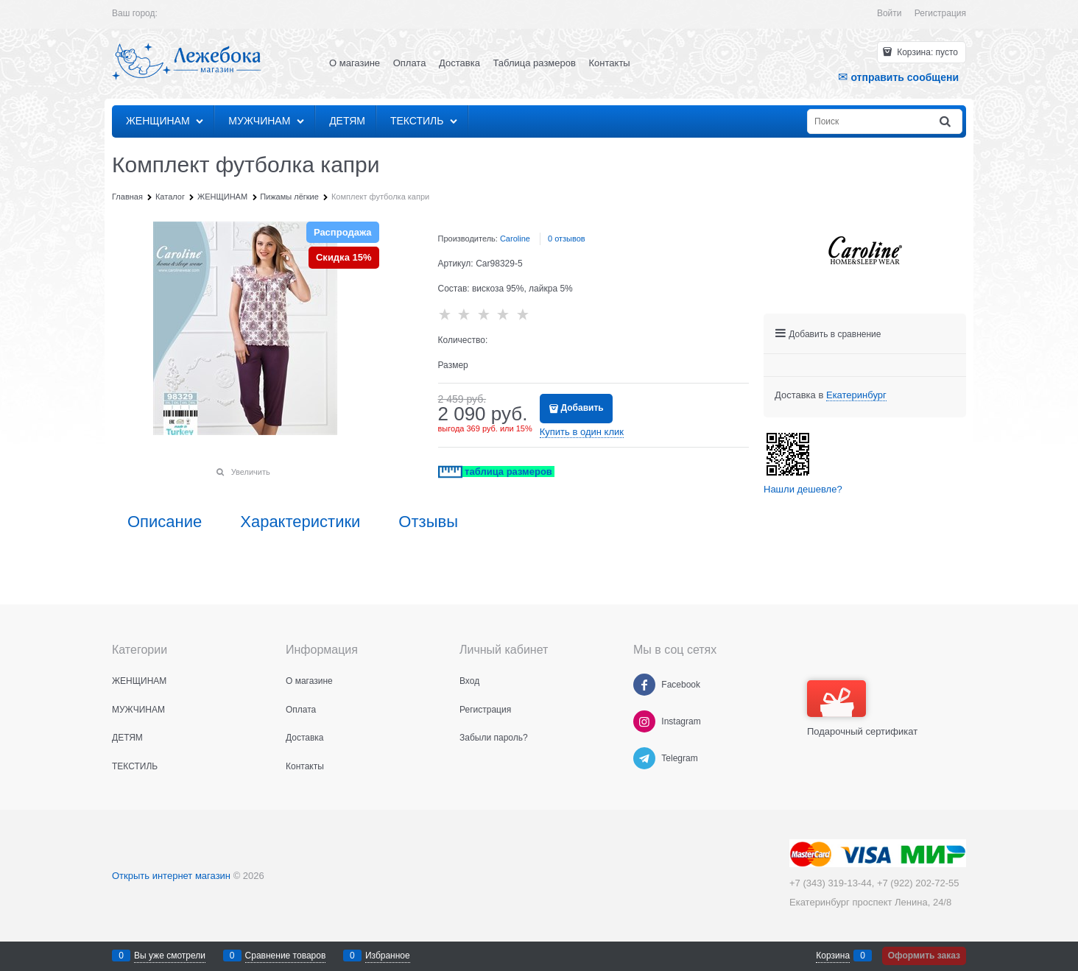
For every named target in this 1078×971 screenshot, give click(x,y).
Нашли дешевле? (803, 489)
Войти (889, 13)
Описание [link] (164, 522)
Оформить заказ (924, 955)
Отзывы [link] (428, 522)
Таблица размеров (534, 62)
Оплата (409, 62)
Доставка (459, 62)
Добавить (582, 408)
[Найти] (946, 121)
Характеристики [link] (300, 522)
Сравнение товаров (285, 955)
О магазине (354, 62)
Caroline (515, 238)
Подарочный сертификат (862, 708)
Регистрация (940, 13)
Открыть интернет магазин (171, 875)
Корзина (833, 955)
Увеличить (250, 471)
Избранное (387, 955)
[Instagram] (644, 721)
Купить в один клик (582, 431)
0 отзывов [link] (566, 238)
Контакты (609, 62)
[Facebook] (644, 685)
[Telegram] (644, 758)
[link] (856, 395)
